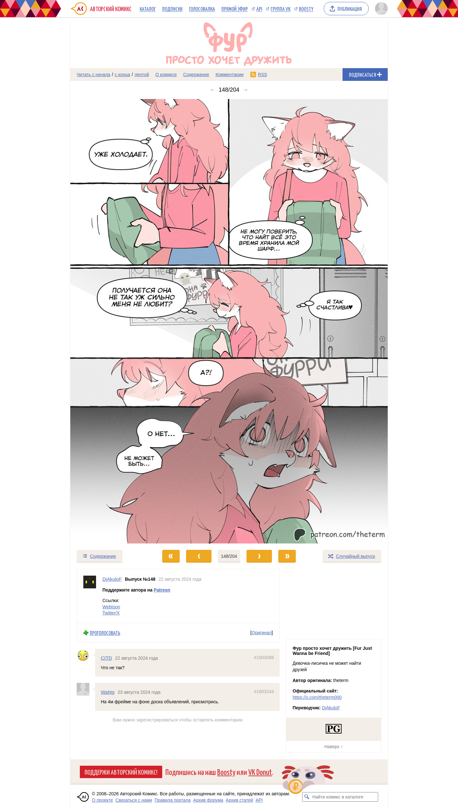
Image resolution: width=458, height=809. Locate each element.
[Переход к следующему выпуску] (229, 321)
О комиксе (166, 74)
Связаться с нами (133, 800)
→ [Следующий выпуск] (245, 90)
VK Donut (260, 772)
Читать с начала (93, 74)
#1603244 (264, 691)
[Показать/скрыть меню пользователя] (380, 8)
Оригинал (262, 632)
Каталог (148, 8)
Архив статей (239, 800)
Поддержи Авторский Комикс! (121, 772)
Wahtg (107, 692)
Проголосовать (105, 632)
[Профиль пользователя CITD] (86, 655)
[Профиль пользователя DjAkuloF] (89, 596)
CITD (106, 658)
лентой (142, 74)
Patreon (162, 590)
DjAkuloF (331, 707)
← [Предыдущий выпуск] (212, 90)
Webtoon (111, 606)
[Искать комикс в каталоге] (306, 796)
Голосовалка (202, 8)
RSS (262, 74)
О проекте (102, 800)
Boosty (306, 8)
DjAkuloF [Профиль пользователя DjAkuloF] (112, 579)
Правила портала (173, 800)
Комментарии (230, 74)
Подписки (172, 8)
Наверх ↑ (333, 746)
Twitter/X (111, 613)
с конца (122, 74)
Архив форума (208, 800)
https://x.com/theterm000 (317, 697)
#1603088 (264, 657)
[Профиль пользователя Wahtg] (86, 689)
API (259, 8)
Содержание (196, 74)
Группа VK (280, 8)
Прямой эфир (234, 8)
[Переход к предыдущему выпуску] (110, 321)
